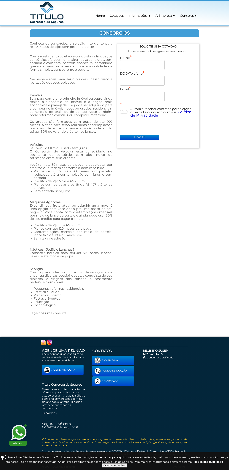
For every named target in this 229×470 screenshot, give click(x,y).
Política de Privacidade (207, 461)
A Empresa (165, 15)
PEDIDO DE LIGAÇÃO (110, 371)
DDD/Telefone (131, 73)
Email (124, 89)
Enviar (139, 137)
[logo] (47, 12)
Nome (125, 57)
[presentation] (144, 124)
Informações (139, 15)
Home (100, 15)
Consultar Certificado (158, 357)
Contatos (188, 15)
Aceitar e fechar (114, 465)
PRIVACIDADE (106, 381)
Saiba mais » (49, 412)
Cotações (117, 15)
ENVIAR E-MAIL (107, 360)
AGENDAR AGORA (59, 370)
